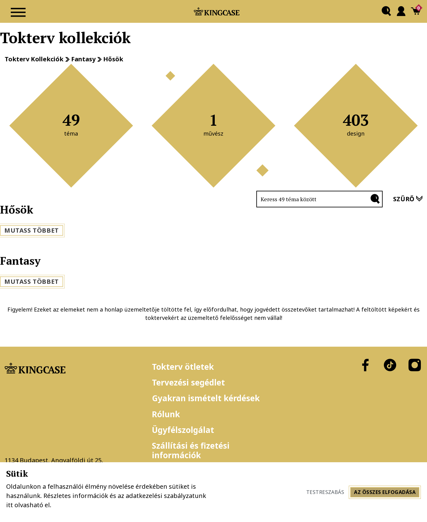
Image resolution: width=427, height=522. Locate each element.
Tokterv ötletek (183, 366)
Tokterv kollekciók (34, 59)
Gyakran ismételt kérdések (206, 398)
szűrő (408, 199)
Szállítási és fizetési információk (191, 450)
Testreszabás (325, 492)
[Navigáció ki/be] (18, 11)
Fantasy (83, 59)
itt (9, 505)
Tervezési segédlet (188, 382)
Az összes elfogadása (385, 492)
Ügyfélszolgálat (183, 429)
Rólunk (166, 414)
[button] (386, 11)
